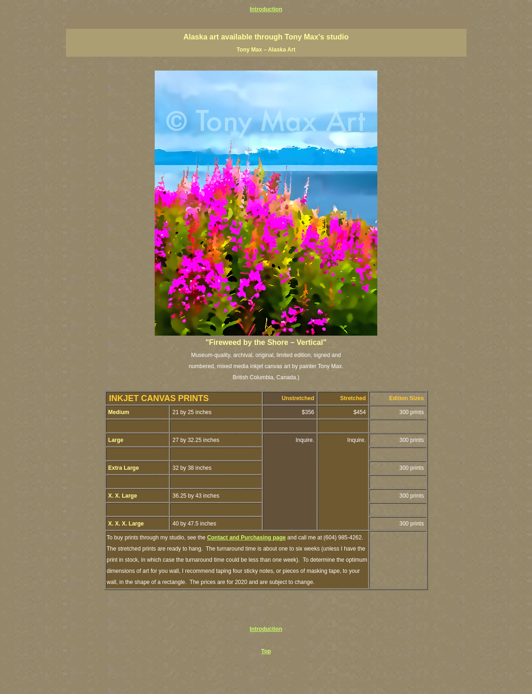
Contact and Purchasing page (246, 537)
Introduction (266, 9)
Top (266, 651)
